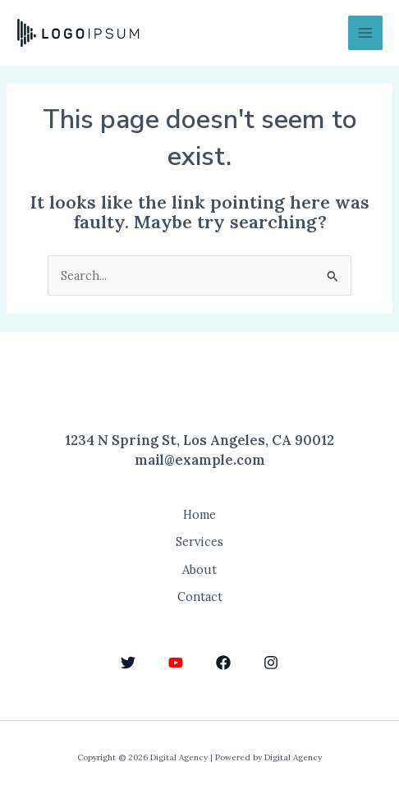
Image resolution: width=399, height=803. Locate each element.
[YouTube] (175, 662)
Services (199, 541)
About (199, 569)
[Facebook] (223, 662)
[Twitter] (128, 662)
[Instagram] (271, 662)
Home (199, 514)
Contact (199, 596)
